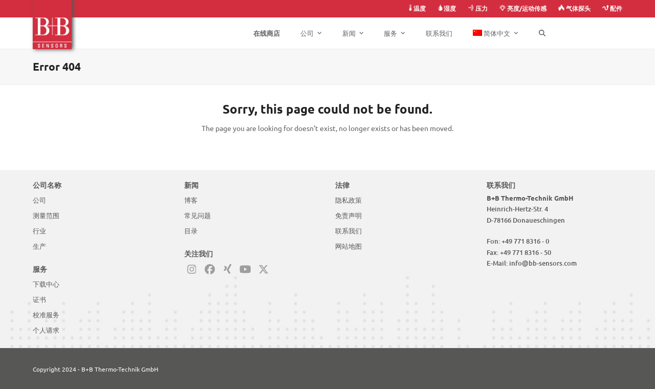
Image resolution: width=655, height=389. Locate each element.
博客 (191, 200)
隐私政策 (348, 200)
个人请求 (46, 330)
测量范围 (46, 215)
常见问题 (197, 215)
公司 (39, 200)
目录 (191, 230)
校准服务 (46, 314)
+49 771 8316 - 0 (525, 241)
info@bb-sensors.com (543, 263)
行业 (39, 230)
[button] (542, 33)
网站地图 (348, 246)
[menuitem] (495, 33)
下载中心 (46, 284)
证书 (39, 299)
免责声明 (348, 215)
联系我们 (348, 230)
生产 (39, 246)
